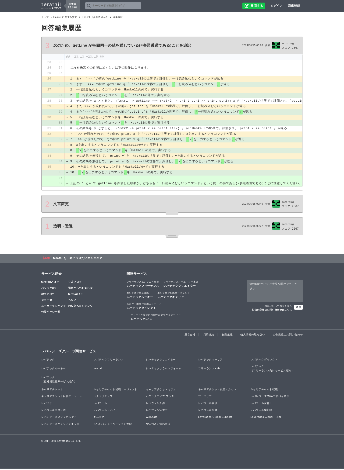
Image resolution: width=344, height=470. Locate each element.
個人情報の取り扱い (252, 336)
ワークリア (205, 397)
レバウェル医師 (207, 411)
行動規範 (227, 336)
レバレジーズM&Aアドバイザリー (271, 397)
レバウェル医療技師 (53, 411)
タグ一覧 (46, 301)
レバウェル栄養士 (157, 411)
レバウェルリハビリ (106, 411)
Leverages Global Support (215, 418)
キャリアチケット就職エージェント (115, 390)
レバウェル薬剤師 (262, 411)
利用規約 (208, 336)
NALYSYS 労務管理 (158, 425)
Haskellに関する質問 (65, 17)
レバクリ (46, 404)
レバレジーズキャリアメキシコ (60, 425)
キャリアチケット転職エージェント (63, 397)
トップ (45, 17)
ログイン (277, 5)
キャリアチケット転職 (264, 390)
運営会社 (189, 336)
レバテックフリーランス (143, 285)
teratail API (75, 295)
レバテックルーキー (140, 296)
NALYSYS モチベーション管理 (113, 425)
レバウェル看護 (207, 404)
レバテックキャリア (173, 296)
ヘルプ (72, 301)
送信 (298, 308)
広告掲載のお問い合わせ (288, 336)
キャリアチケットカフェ (161, 390)
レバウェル (100, 404)
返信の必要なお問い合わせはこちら (272, 311)
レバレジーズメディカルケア (59, 418)
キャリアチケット (52, 390)
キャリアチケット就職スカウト (217, 390)
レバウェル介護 (155, 404)
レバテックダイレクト (144, 307)
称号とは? (47, 295)
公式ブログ (75, 283)
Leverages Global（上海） (267, 418)
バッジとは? (49, 289)
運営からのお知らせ (80, 289)
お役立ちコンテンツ (80, 307)
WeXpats (151, 418)
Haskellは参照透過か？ (95, 17)
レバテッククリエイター (180, 285)
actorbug (288, 43)
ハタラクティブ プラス (160, 397)
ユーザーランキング (53, 307)
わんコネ (99, 418)
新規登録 (294, 5)
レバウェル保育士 (262, 404)
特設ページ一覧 (50, 313)
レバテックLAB (156, 318)
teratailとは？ (50, 283)
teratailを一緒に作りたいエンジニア (77, 259)
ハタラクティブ (103, 397)
